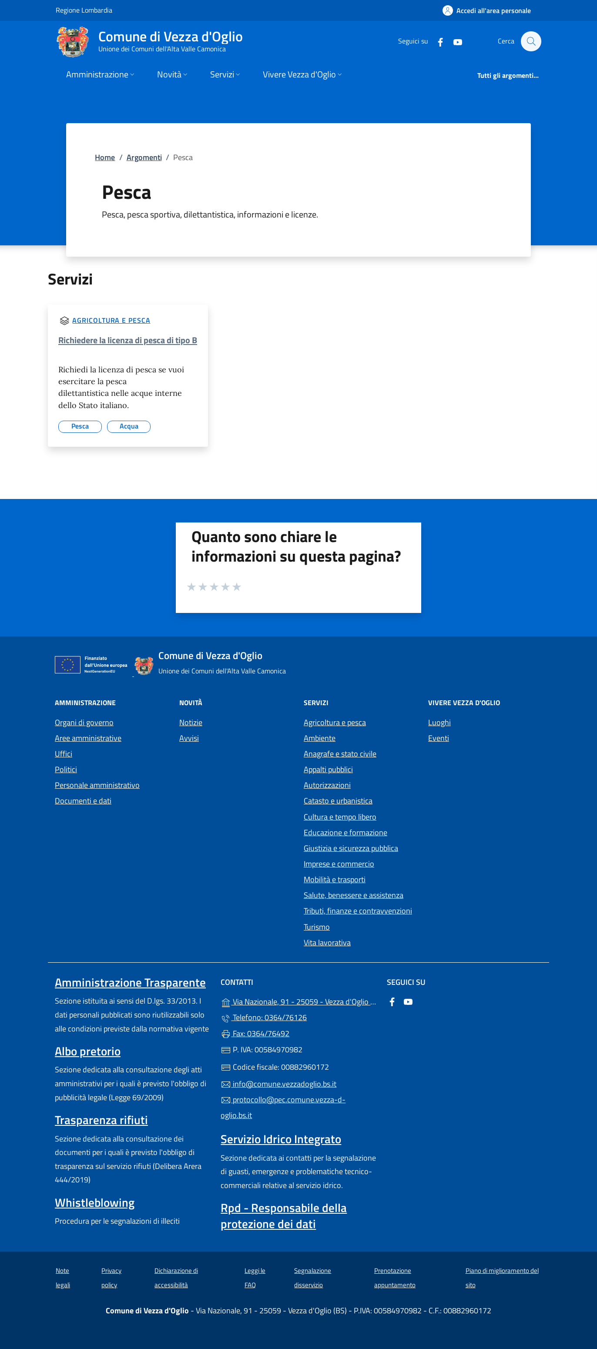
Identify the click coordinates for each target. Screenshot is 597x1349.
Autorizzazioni (327, 785)
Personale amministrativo (97, 785)
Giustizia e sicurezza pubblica (351, 848)
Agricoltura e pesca (111, 320)
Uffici (63, 754)
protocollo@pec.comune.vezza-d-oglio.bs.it (283, 1107)
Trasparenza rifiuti (101, 1120)
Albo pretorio (88, 1051)
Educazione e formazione (345, 832)
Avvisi (189, 738)
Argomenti (144, 157)
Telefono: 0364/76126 (264, 1017)
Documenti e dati (83, 801)
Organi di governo (84, 722)
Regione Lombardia (84, 9)
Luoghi (439, 722)
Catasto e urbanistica (338, 801)
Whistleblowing (94, 1202)
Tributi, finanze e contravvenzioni (358, 911)
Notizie (190, 722)
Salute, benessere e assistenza (353, 895)
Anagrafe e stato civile (340, 754)
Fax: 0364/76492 (255, 1033)
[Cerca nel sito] (530, 41)
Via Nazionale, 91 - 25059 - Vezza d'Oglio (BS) (298, 1001)
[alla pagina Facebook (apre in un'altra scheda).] (436, 41)
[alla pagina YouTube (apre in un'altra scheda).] (453, 41)
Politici (66, 769)
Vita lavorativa (327, 942)
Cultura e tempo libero (340, 817)
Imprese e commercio (339, 864)
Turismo (317, 927)
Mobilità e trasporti (335, 879)
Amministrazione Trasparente (130, 982)
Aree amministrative (88, 738)
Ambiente (319, 738)
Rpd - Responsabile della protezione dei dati (284, 1215)
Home (105, 157)
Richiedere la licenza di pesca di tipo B (127, 340)
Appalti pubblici (328, 769)
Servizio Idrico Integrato (281, 1139)
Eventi (438, 738)
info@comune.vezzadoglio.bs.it (278, 1084)
